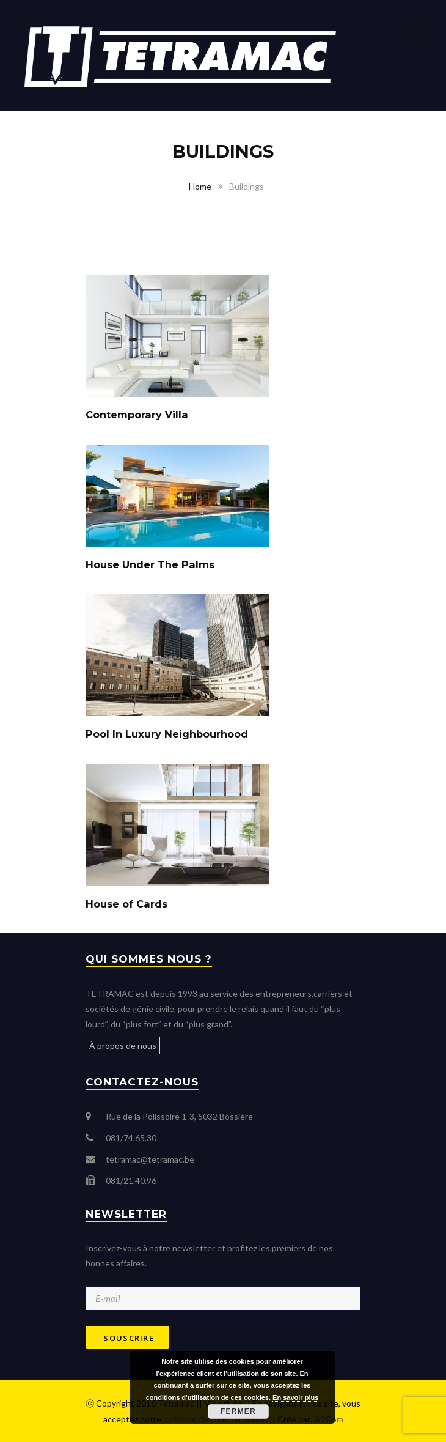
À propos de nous (122, 1045)
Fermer (238, 1411)
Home (200, 186)
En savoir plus (295, 1397)
